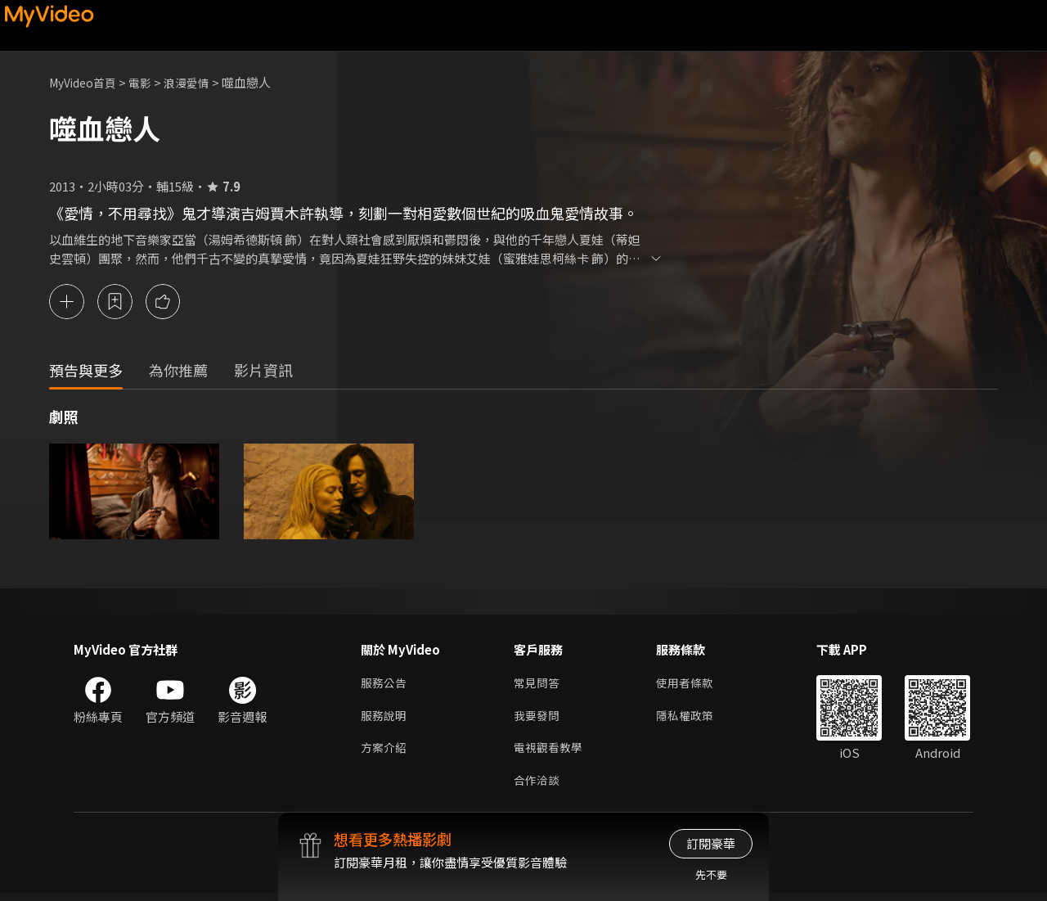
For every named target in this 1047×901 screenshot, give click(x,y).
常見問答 (538, 684)
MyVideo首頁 (86, 82)
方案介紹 (385, 753)
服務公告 (385, 684)
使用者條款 (691, 684)
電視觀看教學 (550, 753)
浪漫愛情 (197, 82)
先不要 (711, 874)
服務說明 (385, 719)
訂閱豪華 (710, 843)
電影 (148, 82)
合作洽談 (538, 787)
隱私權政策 (691, 719)
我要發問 (538, 719)
